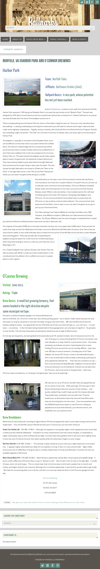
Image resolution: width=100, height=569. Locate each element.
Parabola (49, 560)
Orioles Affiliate (63, 502)
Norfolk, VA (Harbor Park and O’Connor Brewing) (37, 60)
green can (19, 502)
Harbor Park (27, 502)
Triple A (82, 502)
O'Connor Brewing (51, 502)
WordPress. (60, 560)
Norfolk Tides (59, 79)
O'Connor (41, 502)
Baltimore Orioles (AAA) (69, 87)
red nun (72, 502)
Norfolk (34, 502)
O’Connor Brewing (50, 478)
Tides (77, 502)
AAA (13, 502)
